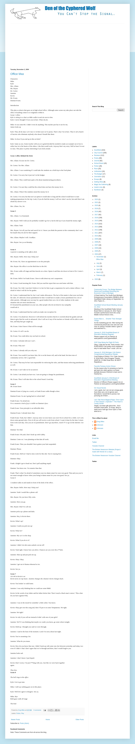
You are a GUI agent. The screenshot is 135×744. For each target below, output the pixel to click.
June (98, 266)
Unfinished (98, 171)
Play (22, 713)
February (99, 275)
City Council (98, 153)
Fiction (18, 713)
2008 (97, 242)
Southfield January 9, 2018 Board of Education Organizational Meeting (106, 379)
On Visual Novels (100, 388)
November (100, 257)
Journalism (98, 176)
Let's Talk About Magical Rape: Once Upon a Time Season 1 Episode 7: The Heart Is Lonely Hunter (109, 401)
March (98, 272)
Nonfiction (97, 190)
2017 (97, 215)
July (98, 263)
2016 (97, 218)
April (98, 269)
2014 (97, 224)
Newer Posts (15, 719)
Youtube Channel (98, 446)
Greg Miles (21, 710)
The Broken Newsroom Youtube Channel (106, 455)
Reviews (97, 155)
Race (96, 169)
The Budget (98, 174)
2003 (97, 279)
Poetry (96, 158)
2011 (97, 233)
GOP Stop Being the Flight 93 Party (106, 342)
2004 (97, 254)
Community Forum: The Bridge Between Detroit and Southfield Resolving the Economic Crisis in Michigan (108, 291)
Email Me (95, 438)
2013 (97, 227)
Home (48, 719)
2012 (97, 230)
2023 (97, 199)
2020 (97, 205)
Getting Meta (98, 182)
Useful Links (98, 187)
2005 (97, 251)
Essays (96, 179)
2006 (97, 248)
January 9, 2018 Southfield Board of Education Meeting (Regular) (106, 333)
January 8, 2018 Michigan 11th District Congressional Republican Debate (107, 353)
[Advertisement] (47, 46)
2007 (97, 245)
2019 (97, 208)
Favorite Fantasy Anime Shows (105, 366)
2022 (97, 202)
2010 (97, 236)
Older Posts (80, 719)
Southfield (97, 150)
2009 (97, 239)
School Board (98, 163)
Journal (96, 161)
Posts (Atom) (24, 723)
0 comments (37, 710)
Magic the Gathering (101, 184)
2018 (97, 211)
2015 (97, 221)
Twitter (94, 442)
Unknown (100, 425)
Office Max (17, 74)
